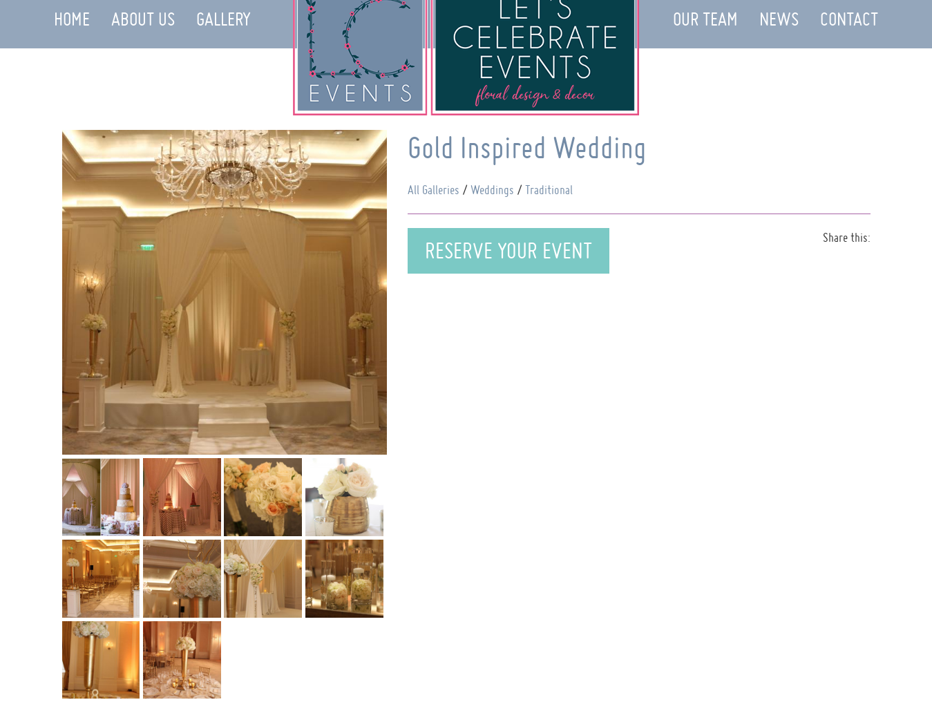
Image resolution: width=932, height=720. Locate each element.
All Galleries (433, 189)
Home (72, 19)
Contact (849, 19)
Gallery (223, 19)
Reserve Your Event (508, 250)
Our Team (705, 19)
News (779, 19)
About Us (143, 19)
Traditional (549, 189)
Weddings (492, 189)
